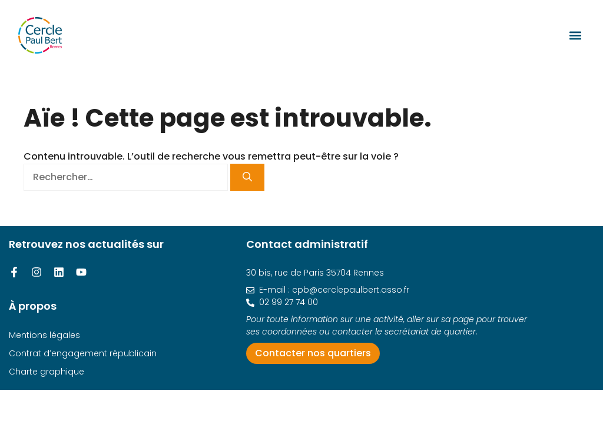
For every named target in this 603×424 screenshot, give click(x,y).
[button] (575, 35)
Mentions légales (44, 335)
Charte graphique (46, 371)
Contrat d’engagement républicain (83, 353)
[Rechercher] (247, 177)
